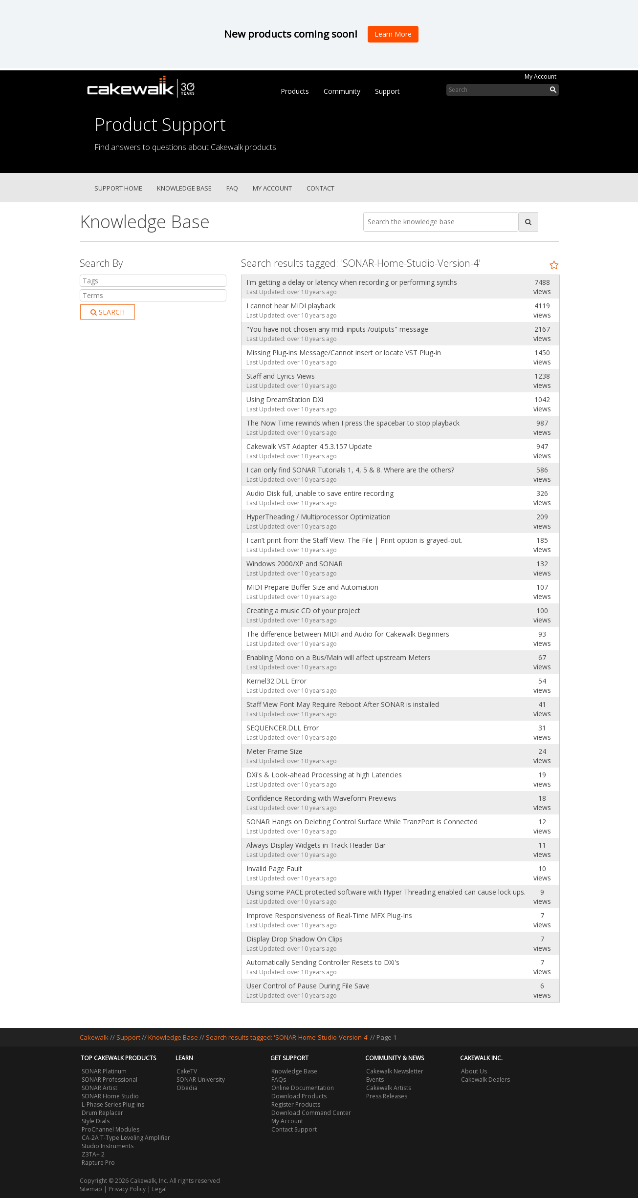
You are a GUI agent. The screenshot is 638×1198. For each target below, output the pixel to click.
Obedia (187, 1088)
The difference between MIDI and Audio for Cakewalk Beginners (347, 634)
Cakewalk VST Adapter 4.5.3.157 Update (309, 446)
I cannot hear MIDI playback (290, 305)
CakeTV (186, 1071)
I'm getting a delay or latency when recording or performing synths (351, 282)
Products (295, 91)
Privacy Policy (127, 1189)
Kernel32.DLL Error (276, 680)
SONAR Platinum (104, 1071)
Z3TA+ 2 (93, 1154)
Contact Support (294, 1129)
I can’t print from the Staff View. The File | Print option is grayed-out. (354, 540)
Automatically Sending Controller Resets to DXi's (322, 962)
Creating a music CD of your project (303, 610)
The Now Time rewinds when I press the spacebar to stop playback (353, 423)
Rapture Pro (98, 1162)
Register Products (295, 1104)
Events (375, 1079)
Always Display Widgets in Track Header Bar (316, 845)
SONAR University (200, 1079)
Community (342, 91)
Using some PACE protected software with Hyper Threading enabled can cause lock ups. (383, 892)
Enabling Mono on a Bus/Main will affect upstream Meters (338, 657)
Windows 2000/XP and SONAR (294, 563)
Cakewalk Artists (388, 1088)
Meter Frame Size (274, 751)
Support (387, 91)
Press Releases (386, 1096)
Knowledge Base (184, 188)
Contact (320, 188)
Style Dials (96, 1121)
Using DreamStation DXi (284, 399)
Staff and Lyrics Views (280, 376)
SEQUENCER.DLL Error (282, 727)
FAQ (232, 188)
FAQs (278, 1079)
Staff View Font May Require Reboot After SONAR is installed (342, 704)
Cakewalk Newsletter (394, 1071)
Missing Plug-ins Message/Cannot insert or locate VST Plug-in (343, 352)
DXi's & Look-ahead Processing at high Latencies (324, 774)
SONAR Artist (99, 1088)
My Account (540, 76)
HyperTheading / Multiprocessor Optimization (318, 516)
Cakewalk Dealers (485, 1079)
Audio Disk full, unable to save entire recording (320, 493)
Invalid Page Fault (274, 868)
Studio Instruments (107, 1146)
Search (107, 312)
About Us (474, 1071)
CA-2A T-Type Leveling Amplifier (126, 1138)
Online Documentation (302, 1088)
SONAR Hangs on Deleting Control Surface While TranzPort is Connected (362, 821)
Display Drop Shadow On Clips (294, 938)
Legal (159, 1189)
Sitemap (91, 1189)
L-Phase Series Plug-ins (113, 1104)
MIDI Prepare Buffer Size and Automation (312, 587)
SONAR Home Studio (110, 1096)
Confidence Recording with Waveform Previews (321, 798)
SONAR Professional (109, 1079)
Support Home (118, 188)
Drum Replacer (102, 1113)
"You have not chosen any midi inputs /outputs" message (337, 329)
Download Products (299, 1096)
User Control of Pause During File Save (308, 985)
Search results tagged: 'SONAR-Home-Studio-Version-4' (288, 1037)
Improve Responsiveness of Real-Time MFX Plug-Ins (329, 915)
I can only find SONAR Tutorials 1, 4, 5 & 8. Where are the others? (350, 469)
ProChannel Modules (110, 1129)
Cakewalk (94, 1037)
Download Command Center (311, 1113)
